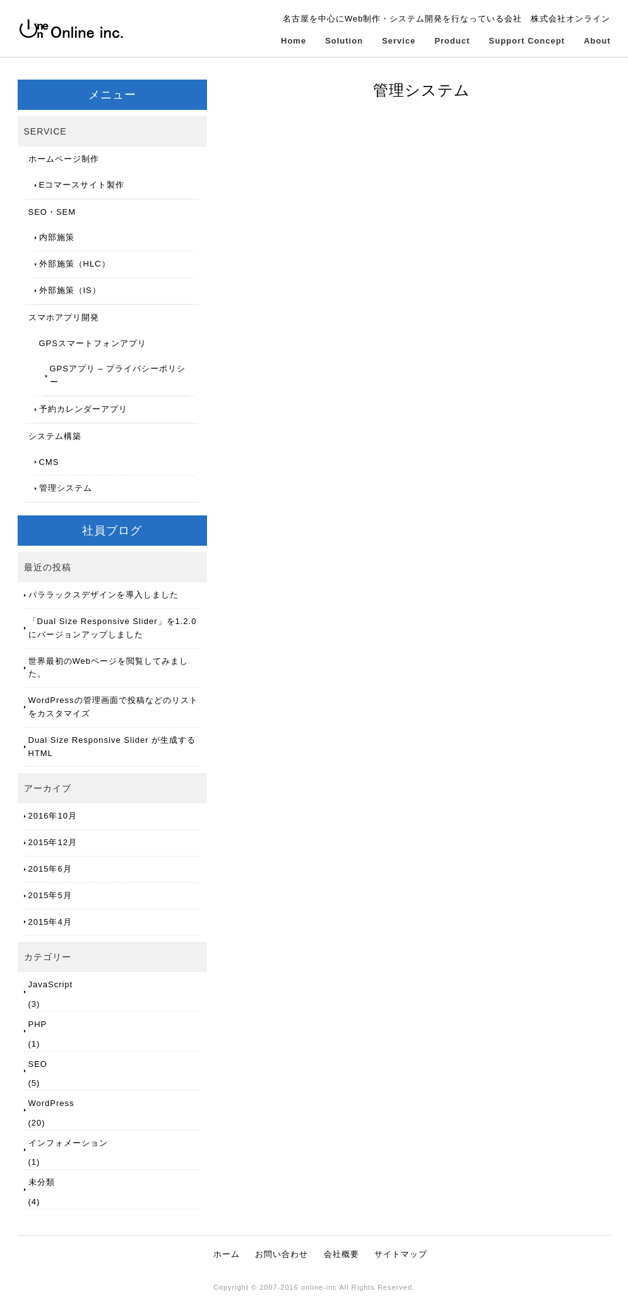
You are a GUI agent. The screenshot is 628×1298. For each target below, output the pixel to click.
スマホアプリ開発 (63, 317)
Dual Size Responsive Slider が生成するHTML (112, 746)
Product (452, 40)
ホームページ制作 (63, 159)
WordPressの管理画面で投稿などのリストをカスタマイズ (113, 706)
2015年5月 (50, 895)
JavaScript (50, 984)
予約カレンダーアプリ (83, 409)
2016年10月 (52, 815)
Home (293, 40)
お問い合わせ (281, 1254)
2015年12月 (52, 842)
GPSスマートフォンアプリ (92, 343)
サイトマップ (400, 1254)
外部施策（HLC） (74, 263)
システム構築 (54, 436)
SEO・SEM (52, 212)
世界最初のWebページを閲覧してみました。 (108, 667)
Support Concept (527, 40)
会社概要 (341, 1254)
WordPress (51, 1103)
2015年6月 (50, 869)
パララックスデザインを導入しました (103, 594)
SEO (37, 1064)
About (597, 40)
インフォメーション (68, 1143)
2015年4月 (50, 922)
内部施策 (56, 237)
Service (398, 40)
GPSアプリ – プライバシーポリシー (118, 375)
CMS (49, 462)
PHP (37, 1024)
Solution (344, 40)
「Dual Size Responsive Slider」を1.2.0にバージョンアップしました (112, 627)
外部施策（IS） (70, 290)
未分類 (41, 1182)
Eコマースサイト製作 (82, 184)
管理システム (65, 488)
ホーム (226, 1254)
